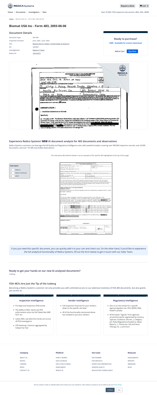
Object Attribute (21, 173)
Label (17, 176)
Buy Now (132, 51)
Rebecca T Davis (38, 50)
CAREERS (23, 364)
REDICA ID (59, 370)
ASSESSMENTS (133, 358)
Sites (44, 12)
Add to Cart (119, 51)
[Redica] (21, 6)
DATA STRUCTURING (63, 364)
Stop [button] (119, 390)
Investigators (34, 12)
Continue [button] (110, 390)
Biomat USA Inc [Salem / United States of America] (51, 44)
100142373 (37, 53)
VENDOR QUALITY (98, 367)
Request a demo (127, 6)
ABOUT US (23, 358)
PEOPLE (22, 361)
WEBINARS (132, 364)
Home (10, 12)
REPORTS (131, 361)
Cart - (144, 6)
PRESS (22, 367)
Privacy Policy (117, 385)
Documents (21, 12)
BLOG (130, 367)
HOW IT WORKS (61, 358)
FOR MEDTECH (97, 361)
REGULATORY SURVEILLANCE (102, 370)
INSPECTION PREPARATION (101, 364)
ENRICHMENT (61, 367)
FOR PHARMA (97, 358)
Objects (18, 170)
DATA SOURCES (61, 361)
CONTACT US (24, 370)
